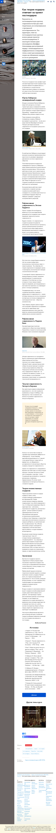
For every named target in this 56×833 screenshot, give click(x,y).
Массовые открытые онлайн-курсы (49, 804)
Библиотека (41, 782)
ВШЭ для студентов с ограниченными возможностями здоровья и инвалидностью (20, 809)
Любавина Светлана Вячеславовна (6, 56)
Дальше (34, 695)
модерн (35, 748)
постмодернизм (26, 751)
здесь (34, 827)
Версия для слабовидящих (20, 815)
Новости (19, 776)
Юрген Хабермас (26, 147)
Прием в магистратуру (27, 803)
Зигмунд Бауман (29, 748)
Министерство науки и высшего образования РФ (49, 786)
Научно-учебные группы (33, 792)
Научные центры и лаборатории (34, 787)
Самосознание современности (32, 711)
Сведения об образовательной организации (21, 785)
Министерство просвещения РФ (49, 793)
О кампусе (19, 781)
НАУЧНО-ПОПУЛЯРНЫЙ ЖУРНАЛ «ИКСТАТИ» (6, 8)
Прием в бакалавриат (27, 800)
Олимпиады (26, 797)
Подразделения (20, 792)
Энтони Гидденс (26, 753)
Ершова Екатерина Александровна (6, 34)
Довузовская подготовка (27, 795)
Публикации (41, 784)
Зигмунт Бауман (25, 446)
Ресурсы (41, 780)
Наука (33, 780)
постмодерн (41, 748)
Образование (28, 780)
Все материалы (5, 19)
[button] (23, 717)
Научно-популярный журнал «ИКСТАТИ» (35, 760)
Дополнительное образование (28, 808)
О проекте (4, 13)
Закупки (18, 803)
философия (39, 751)
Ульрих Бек (24, 350)
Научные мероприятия (34, 783)
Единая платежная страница (19, 819)
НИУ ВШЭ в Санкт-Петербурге (23, 774)
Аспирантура (27, 811)
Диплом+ (26, 806)
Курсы (3, 16)
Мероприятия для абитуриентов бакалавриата (27, 784)
